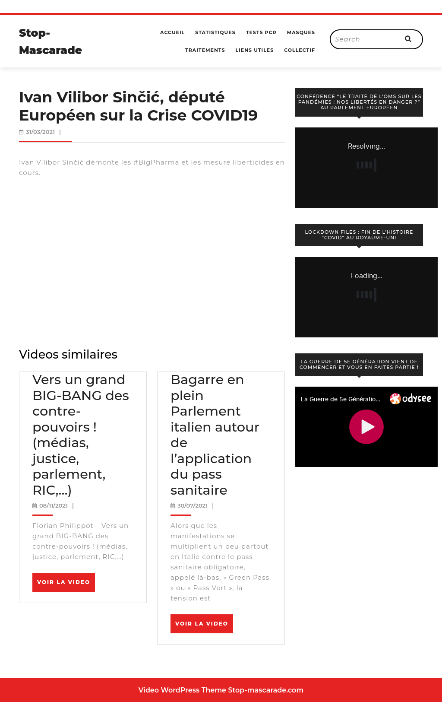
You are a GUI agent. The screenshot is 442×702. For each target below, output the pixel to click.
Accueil (172, 32)
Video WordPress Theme (182, 690)
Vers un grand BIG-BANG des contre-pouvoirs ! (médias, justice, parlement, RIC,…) (80, 435)
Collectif (299, 50)
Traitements (205, 50)
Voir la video (66, 585)
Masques (301, 32)
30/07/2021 (192, 505)
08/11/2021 (53, 505)
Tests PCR (261, 32)
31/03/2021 (40, 131)
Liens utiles (255, 50)
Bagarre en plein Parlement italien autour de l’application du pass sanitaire (214, 435)
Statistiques (215, 32)
